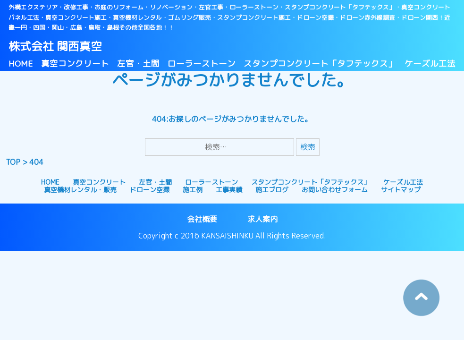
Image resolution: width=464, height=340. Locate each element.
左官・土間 (138, 63)
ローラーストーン (202, 63)
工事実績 (229, 189)
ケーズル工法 (430, 63)
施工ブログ (271, 189)
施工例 (192, 189)
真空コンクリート (75, 63)
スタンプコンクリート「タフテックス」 (320, 63)
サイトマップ (401, 189)
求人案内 (262, 219)
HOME (20, 63)
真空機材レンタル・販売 (80, 189)
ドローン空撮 (149, 189)
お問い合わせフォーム (335, 189)
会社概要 (202, 219)
